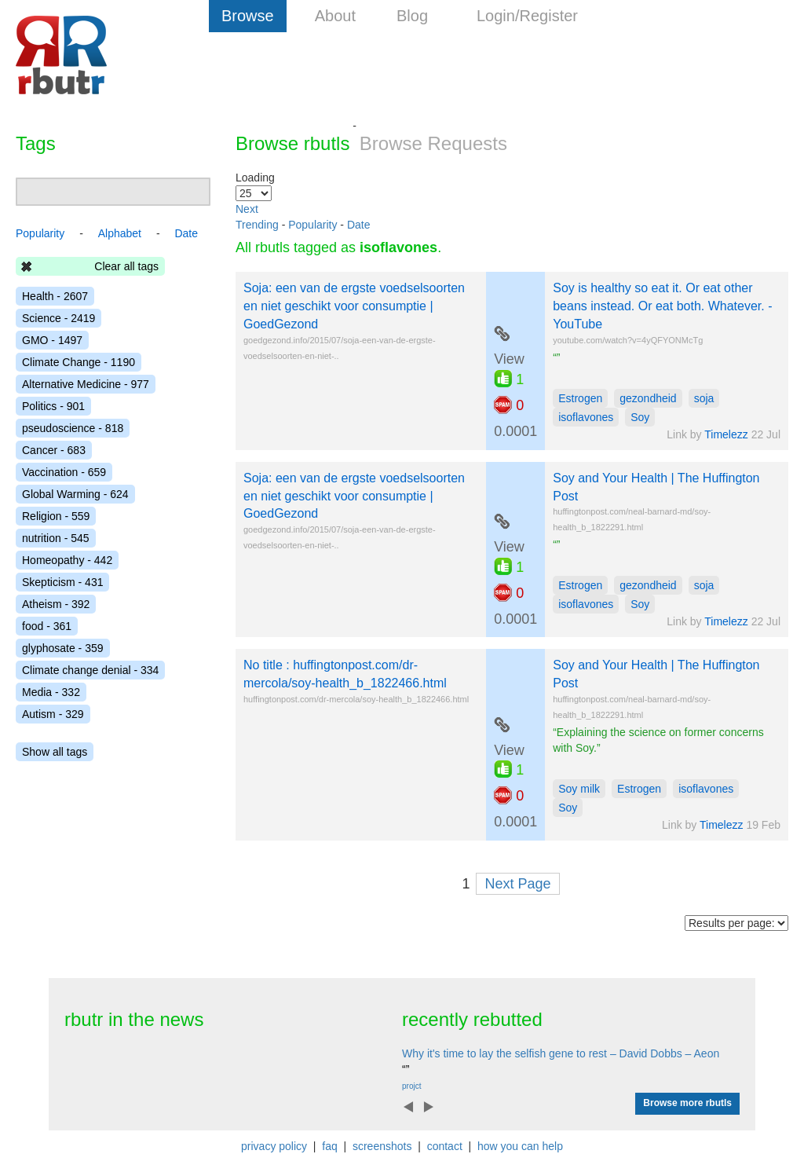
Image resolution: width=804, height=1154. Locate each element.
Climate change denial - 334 (90, 670)
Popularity (312, 224)
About (335, 15)
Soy (639, 417)
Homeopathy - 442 (67, 560)
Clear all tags (126, 266)
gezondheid (647, 398)
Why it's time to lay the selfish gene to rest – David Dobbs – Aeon (560, 1053)
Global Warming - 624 (75, 494)
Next (247, 209)
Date (359, 224)
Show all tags (54, 752)
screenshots (382, 1146)
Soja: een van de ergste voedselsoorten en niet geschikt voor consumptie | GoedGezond (354, 306)
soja (704, 398)
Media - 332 (51, 692)
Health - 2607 (55, 296)
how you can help (520, 1146)
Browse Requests (433, 143)
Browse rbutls (292, 143)
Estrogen (580, 398)
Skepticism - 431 (62, 582)
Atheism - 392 (56, 604)
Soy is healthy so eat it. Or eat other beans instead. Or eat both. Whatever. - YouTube (662, 306)
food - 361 (46, 626)
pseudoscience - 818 (72, 428)
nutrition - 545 (56, 538)
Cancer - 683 (54, 450)
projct (411, 1086)
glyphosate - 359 (63, 648)
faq (329, 1146)
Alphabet (119, 233)
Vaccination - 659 (64, 472)
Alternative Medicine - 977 (85, 384)
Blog (412, 15)
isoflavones (585, 417)
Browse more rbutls (687, 1102)
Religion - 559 (56, 516)
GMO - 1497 (52, 340)
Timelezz (726, 434)
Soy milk (579, 788)
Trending (257, 224)
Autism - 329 (53, 714)
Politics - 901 (53, 406)
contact (444, 1146)
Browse (247, 15)
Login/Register (527, 15)
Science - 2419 (58, 318)
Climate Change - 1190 (78, 362)
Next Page (517, 884)
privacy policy (274, 1146)
